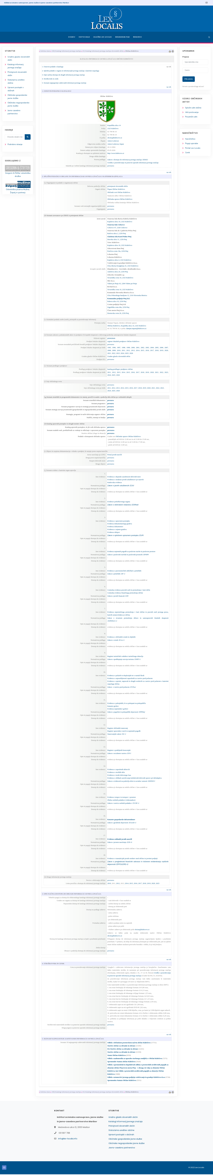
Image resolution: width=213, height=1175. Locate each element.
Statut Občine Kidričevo (116, 1056)
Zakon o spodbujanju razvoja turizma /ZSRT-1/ (124, 659)
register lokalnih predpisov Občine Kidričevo (123, 341)
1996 (114, 348)
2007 (166, 348)
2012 (128, 350)
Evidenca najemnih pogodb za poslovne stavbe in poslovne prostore (131, 552)
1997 (118, 348)
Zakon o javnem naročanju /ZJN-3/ (119, 843)
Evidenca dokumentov (115, 527)
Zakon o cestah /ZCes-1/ (116, 640)
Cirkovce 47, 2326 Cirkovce (117, 228)
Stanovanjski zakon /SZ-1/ (116, 734)
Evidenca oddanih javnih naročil (119, 839)
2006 (161, 348)
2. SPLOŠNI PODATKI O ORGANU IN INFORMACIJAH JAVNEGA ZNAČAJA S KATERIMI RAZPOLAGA (82, 176)
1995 (109, 348)
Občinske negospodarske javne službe (127, 1144)
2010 (118, 350)
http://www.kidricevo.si (115, 153)
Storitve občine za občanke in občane (121, 1046)
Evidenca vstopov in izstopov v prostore (121, 798)
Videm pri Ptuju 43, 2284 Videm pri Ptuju (122, 284)
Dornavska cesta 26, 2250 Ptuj (118, 313)
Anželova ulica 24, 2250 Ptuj (117, 272)
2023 (118, 353)
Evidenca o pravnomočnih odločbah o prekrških (124, 571)
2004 (152, 348)
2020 (166, 350)
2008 (109, 350)
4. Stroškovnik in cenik (50, 79)
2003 (147, 348)
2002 (142, 348)
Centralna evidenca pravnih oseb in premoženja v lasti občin (128, 590)
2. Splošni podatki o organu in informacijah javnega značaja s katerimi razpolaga (70, 71)
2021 (109, 353)
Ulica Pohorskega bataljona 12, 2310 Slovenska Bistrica (127, 295)
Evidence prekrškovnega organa (118, 502)
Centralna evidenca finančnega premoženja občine (125, 593)
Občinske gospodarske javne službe (125, 1139)
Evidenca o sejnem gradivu (116, 529)
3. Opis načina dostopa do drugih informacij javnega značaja (63, 75)
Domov (71, 37)
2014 (137, 350)
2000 (133, 348)
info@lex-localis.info (67, 1139)
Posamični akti (191, 116)
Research (138, 37)
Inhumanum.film (122, 37)
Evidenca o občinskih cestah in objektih (121, 637)
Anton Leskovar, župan (115, 144)
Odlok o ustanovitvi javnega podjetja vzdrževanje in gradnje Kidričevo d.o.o (136, 1078)
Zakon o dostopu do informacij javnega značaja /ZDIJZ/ (127, 160)
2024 (122, 353)
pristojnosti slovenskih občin (117, 186)
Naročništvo (190, 139)
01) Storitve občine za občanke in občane (122, 1049)
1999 (128, 348)
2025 (127, 353)
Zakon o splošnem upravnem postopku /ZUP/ (125, 535)
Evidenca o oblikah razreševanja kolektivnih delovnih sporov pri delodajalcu (134, 778)
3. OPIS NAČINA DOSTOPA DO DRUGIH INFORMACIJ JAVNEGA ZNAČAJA (71, 894)
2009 (114, 350)
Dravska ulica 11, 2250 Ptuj (117, 239)
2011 (123, 350)
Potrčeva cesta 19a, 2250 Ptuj (117, 251)
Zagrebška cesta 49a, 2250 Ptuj (118, 307)
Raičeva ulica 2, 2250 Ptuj (116, 234)
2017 (152, 350)
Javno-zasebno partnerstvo (122, 1148)
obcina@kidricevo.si (114, 138)
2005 (156, 348)
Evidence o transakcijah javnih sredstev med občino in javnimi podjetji (132, 859)
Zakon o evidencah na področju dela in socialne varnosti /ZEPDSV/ (131, 781)
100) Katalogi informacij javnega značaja (66, 51)
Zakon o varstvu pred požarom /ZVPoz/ (121, 687)
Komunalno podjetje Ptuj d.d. (118, 298)
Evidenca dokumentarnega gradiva (119, 524)
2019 (161, 350)
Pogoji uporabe (191, 143)
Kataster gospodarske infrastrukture (121, 820)
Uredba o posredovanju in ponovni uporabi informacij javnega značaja (133, 163)
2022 (113, 353)
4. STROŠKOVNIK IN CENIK (53, 964)
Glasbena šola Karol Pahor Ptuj (119, 237)
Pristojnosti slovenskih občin (122, 1126)
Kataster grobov (113, 706)
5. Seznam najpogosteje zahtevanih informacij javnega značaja (64, 83)
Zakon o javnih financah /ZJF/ (118, 596)
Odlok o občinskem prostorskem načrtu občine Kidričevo (129, 1043)
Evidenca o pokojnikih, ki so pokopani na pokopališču (126, 703)
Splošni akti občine (193, 107)
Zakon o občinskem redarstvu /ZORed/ (122, 505)
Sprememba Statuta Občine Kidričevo (121, 1081)
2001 (137, 348)
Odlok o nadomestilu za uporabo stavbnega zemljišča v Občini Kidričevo (134, 1059)
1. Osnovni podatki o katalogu (52, 67)
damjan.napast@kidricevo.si (136, 329)
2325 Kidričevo (112, 128)
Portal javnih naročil (114, 455)
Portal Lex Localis (192, 148)
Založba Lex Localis (102, 37)
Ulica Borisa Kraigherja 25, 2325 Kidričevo (122, 266)
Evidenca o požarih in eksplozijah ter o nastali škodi (125, 676)
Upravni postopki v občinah (121, 1135)
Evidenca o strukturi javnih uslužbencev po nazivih (125, 480)
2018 (156, 350)
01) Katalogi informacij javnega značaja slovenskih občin (103, 51)
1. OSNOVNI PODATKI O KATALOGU (56, 91)
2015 (142, 350)
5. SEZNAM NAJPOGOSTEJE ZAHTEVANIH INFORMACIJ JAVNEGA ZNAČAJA (73, 1039)
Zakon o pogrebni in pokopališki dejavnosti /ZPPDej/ (126, 712)
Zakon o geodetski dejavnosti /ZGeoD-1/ (121, 823)
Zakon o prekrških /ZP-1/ (116, 574)
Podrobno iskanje (15, 144)
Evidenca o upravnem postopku (118, 521)
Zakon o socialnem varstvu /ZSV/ (119, 754)
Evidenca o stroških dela (116, 773)
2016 (147, 350)
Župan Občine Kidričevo (116, 189)
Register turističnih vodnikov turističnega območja (125, 656)
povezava (110, 166)
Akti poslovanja (191, 112)
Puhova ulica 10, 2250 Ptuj (116, 301)
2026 (131, 353)
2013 (133, 350)
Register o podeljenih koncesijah (118, 750)
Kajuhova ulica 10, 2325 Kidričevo (119, 222)
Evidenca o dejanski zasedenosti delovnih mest (123, 477)
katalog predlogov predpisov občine (120, 369)
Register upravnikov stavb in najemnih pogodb (123, 731)
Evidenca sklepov (113, 532)
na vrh (169, 67)
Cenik (187, 152)
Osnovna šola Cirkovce (116, 225)
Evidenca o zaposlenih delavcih (118, 770)
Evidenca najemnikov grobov (117, 709)
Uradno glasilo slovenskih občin (118, 356)
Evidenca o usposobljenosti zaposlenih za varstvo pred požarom (130, 679)
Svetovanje (84, 37)
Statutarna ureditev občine (121, 1131)
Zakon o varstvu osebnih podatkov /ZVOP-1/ (123, 803)
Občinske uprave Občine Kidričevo (128, 436)
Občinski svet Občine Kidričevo (118, 192)
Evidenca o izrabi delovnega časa (119, 775)
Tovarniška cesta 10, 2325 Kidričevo (120, 278)
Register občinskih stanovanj (117, 728)
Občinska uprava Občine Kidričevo (119, 199)
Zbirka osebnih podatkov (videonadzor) (121, 800)
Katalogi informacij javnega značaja (125, 1122)
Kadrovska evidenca (114, 482)
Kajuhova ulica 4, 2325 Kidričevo (119, 260)
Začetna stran (45, 51)
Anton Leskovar (113, 141)
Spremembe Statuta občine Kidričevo (121, 1062)
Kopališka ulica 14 (113, 125)
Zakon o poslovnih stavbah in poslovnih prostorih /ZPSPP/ (128, 555)
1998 (123, 348)
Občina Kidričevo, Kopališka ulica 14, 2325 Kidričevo (126, 326)
